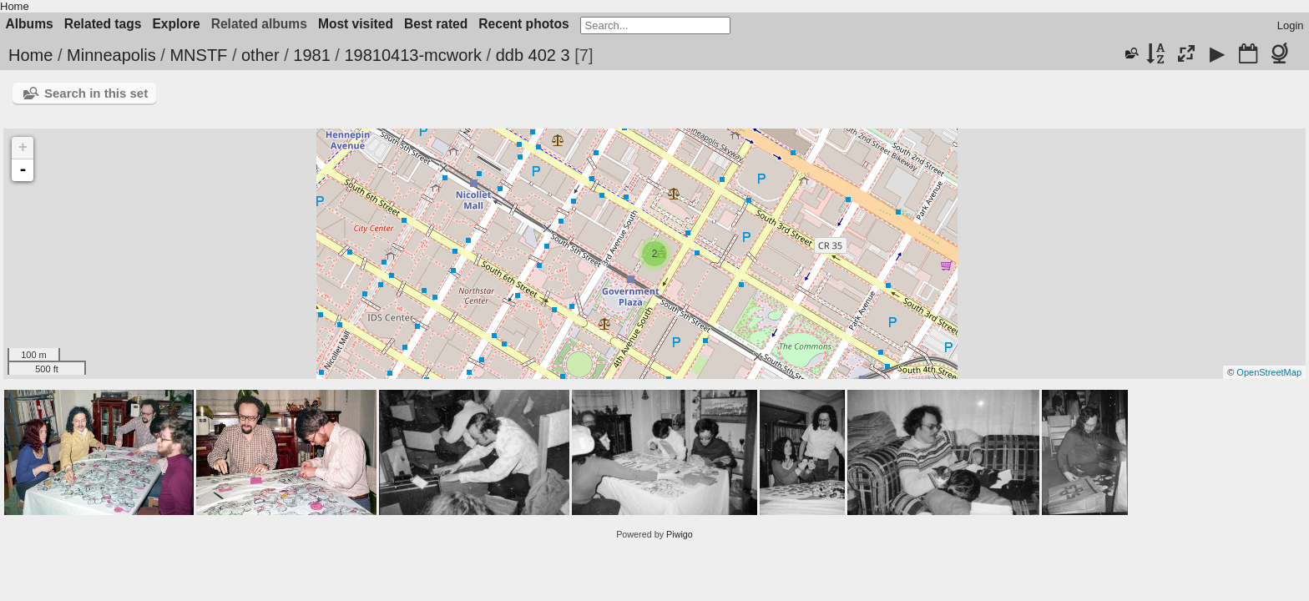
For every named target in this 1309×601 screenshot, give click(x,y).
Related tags (103, 24)
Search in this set (96, 93)
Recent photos (523, 24)
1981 (312, 55)
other (260, 55)
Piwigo (679, 534)
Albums (29, 24)
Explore (176, 24)
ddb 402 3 (533, 55)
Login (1290, 25)
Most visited (355, 24)
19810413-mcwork (413, 55)
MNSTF (198, 55)
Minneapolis (111, 55)
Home (14, 6)
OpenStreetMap (1268, 372)
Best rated (436, 24)
